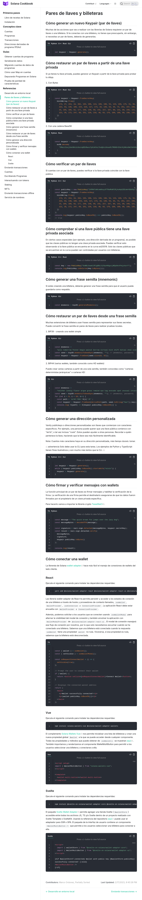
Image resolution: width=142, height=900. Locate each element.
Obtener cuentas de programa (19, 56)
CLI (69, 43)
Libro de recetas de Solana (17, 17)
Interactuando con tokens (17, 180)
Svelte (10, 163)
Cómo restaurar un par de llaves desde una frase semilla (20, 134)
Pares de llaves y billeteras (17, 97)
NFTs (7, 189)
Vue (10, 160)
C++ (59, 43)
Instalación (10, 22)
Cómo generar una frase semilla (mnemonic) (20, 128)
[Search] (129, 3)
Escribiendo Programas (16, 176)
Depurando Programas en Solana (20, 76)
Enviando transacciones (16, 167)
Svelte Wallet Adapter (67, 812)
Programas (10, 35)
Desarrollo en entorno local (17, 93)
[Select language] (105, 3)
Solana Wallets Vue (72, 733)
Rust (65, 43)
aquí (130, 740)
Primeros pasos (11, 13)
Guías (6, 51)
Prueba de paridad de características (15, 82)
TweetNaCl (98, 504)
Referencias (9, 88)
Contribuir (91, 3)
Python (54, 43)
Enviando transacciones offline (19, 193)
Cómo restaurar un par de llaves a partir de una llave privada (21, 109)
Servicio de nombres (14, 197)
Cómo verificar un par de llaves (20, 114)
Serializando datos (13, 61)
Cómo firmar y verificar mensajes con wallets (21, 147)
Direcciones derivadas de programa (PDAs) (17, 45)
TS (49, 43)
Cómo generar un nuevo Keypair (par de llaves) (21, 102)
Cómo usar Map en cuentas (18, 72)
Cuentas (9, 31)
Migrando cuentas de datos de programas (19, 66)
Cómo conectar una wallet (18, 153)
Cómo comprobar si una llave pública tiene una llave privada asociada (20, 121)
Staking (8, 184)
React (10, 156)
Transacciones (12, 40)
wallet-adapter (75, 565)
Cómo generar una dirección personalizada (19, 141)
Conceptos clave (12, 26)
